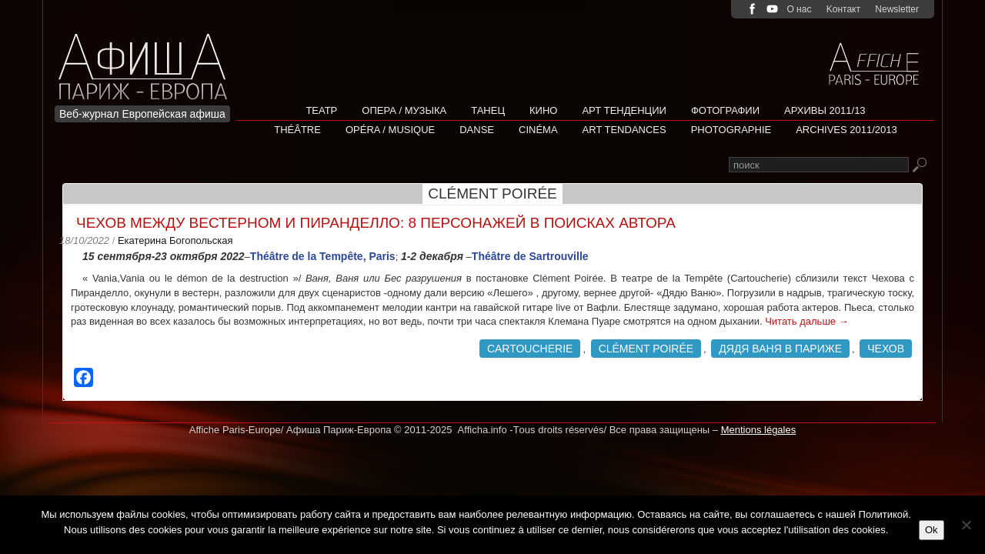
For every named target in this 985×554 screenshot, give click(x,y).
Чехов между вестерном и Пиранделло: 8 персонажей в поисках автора (376, 223)
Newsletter (897, 9)
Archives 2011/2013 (846, 129)
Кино (543, 110)
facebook (752, 9)
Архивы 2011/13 (825, 110)
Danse (476, 129)
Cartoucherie (530, 348)
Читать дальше (806, 321)
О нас (798, 9)
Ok (931, 530)
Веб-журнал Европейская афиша (142, 114)
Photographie (731, 129)
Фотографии (725, 110)
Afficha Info (147, 57)
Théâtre (297, 129)
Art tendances (624, 129)
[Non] (965, 524)
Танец (488, 110)
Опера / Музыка (404, 110)
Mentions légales (758, 430)
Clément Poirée (646, 348)
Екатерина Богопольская (175, 240)
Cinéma (538, 129)
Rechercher (919, 166)
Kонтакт (843, 9)
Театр (321, 110)
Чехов (885, 348)
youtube (772, 9)
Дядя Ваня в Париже (780, 348)
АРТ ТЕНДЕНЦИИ (624, 110)
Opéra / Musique (390, 129)
